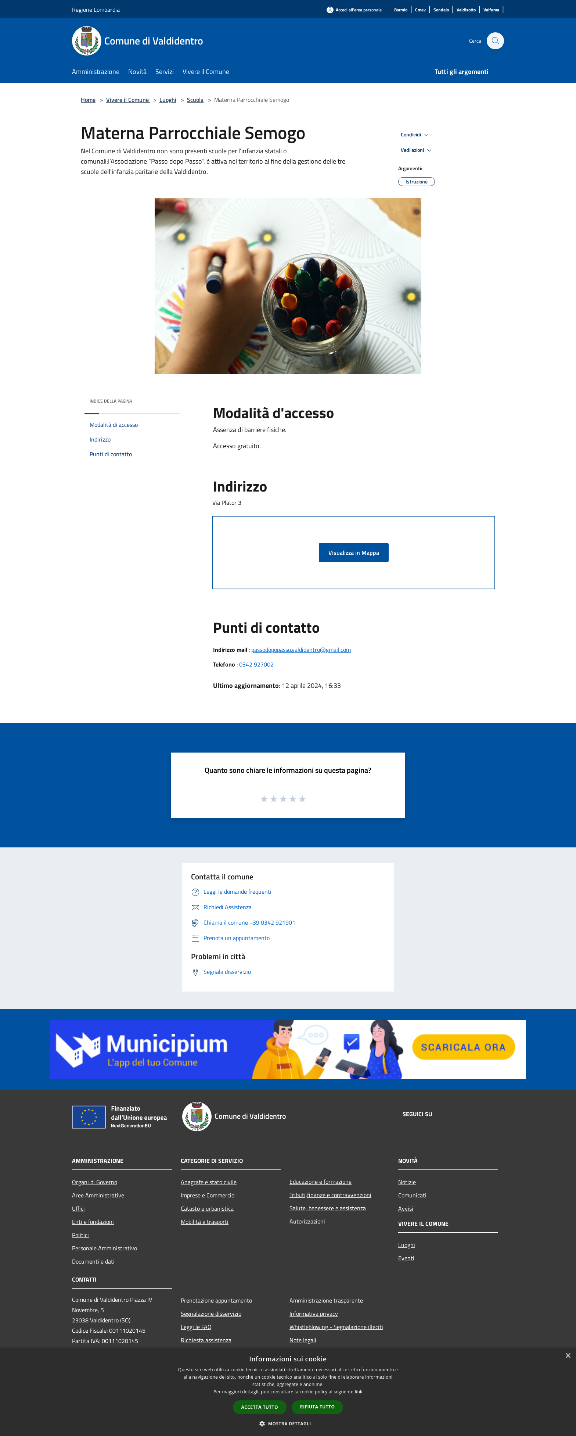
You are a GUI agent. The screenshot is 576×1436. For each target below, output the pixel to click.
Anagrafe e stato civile (209, 1182)
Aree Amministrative (98, 1195)
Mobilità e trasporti (204, 1221)
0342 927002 (256, 664)
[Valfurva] (491, 10)
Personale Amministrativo (104, 1248)
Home (88, 99)
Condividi (416, 135)
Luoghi (167, 99)
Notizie (407, 1182)
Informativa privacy (313, 1313)
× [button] (567, 1356)
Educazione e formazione (320, 1181)
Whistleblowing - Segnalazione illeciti (336, 1326)
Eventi (406, 1258)
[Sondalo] (441, 10)
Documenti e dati (93, 1261)
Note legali (302, 1340)
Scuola (195, 99)
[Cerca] (495, 41)
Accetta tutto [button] (259, 1407)
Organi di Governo (94, 1182)
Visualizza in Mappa (353, 552)
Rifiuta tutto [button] (317, 1407)
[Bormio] (400, 10)
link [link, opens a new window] (359, 1392)
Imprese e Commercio (207, 1195)
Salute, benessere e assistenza (327, 1208)
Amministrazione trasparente (326, 1300)
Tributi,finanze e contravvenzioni (330, 1194)
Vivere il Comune (128, 99)
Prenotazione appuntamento (216, 1300)
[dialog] (288, 1392)
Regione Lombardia (96, 9)
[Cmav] (420, 10)
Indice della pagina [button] (111, 400)
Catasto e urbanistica (207, 1208)
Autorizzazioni (307, 1221)
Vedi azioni (417, 150)
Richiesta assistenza (206, 1340)
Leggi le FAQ (196, 1326)
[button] (288, 1423)
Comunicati (412, 1195)
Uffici (78, 1208)
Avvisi (405, 1208)
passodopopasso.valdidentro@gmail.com (301, 649)
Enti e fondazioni (93, 1221)
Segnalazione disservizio (211, 1313)
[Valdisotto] (466, 10)
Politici (80, 1234)
